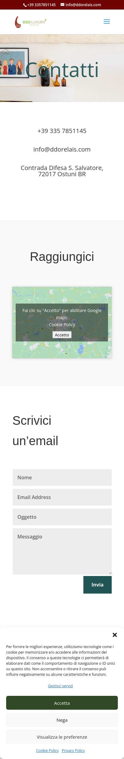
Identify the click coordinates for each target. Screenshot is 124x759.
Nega (61, 720)
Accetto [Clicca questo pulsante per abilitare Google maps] (62, 335)
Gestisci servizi (60, 685)
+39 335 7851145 (62, 131)
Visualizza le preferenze (62, 737)
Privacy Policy (73, 750)
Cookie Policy (47, 750)
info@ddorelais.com (61, 149)
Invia (97, 584)
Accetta (62, 703)
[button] (115, 635)
